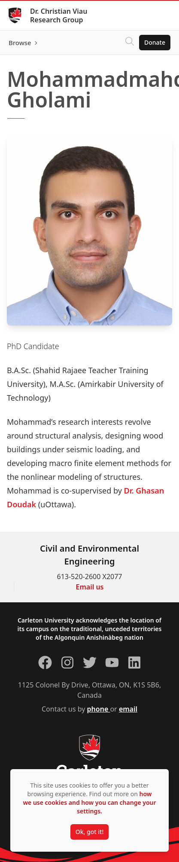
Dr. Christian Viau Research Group (58, 15)
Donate (154, 42)
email (128, 709)
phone (98, 709)
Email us (90, 587)
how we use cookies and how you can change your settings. (89, 802)
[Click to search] (129, 42)
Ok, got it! (89, 832)
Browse (20, 42)
